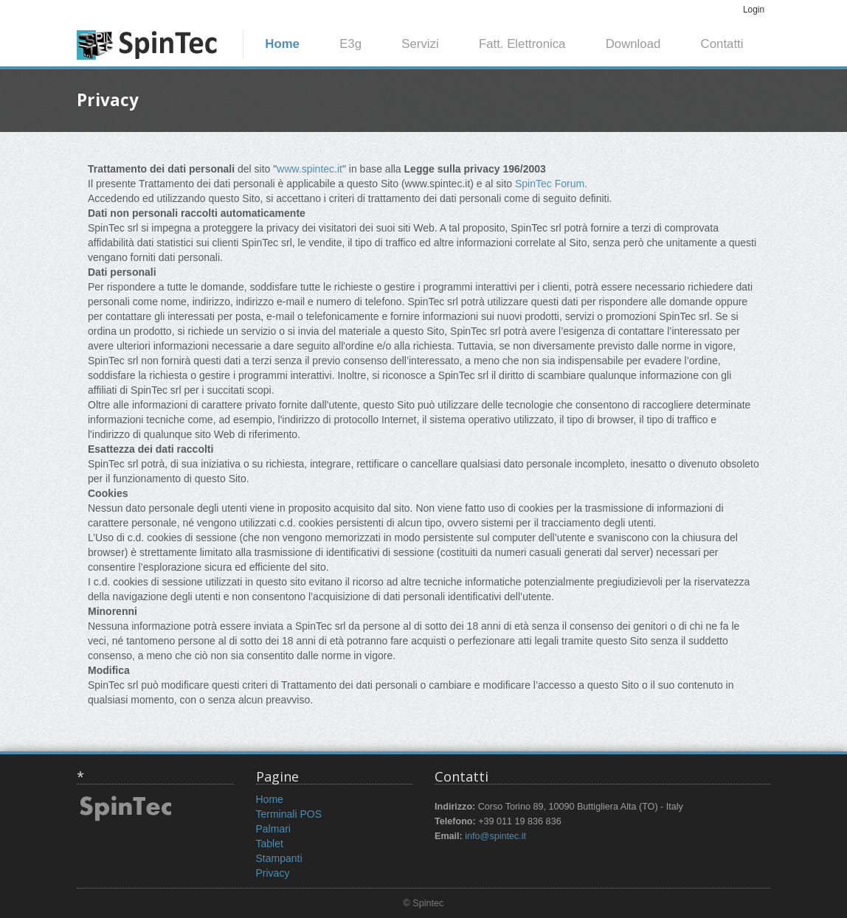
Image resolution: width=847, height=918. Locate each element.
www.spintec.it (309, 169)
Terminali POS (289, 814)
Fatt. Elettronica (522, 44)
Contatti (722, 44)
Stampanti (279, 858)
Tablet (269, 843)
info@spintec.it (495, 836)
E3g (350, 44)
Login (753, 9)
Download (633, 44)
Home (282, 44)
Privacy (273, 873)
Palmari (273, 829)
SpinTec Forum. (551, 183)
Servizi (419, 44)
